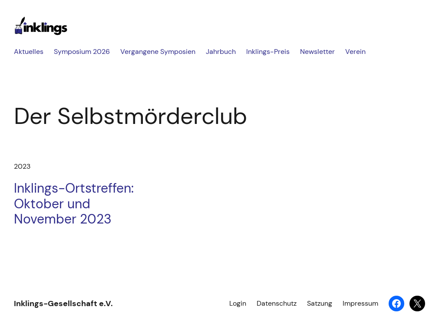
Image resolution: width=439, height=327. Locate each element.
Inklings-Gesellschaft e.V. (63, 303)
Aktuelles (28, 51)
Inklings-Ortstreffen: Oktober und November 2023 (74, 204)
